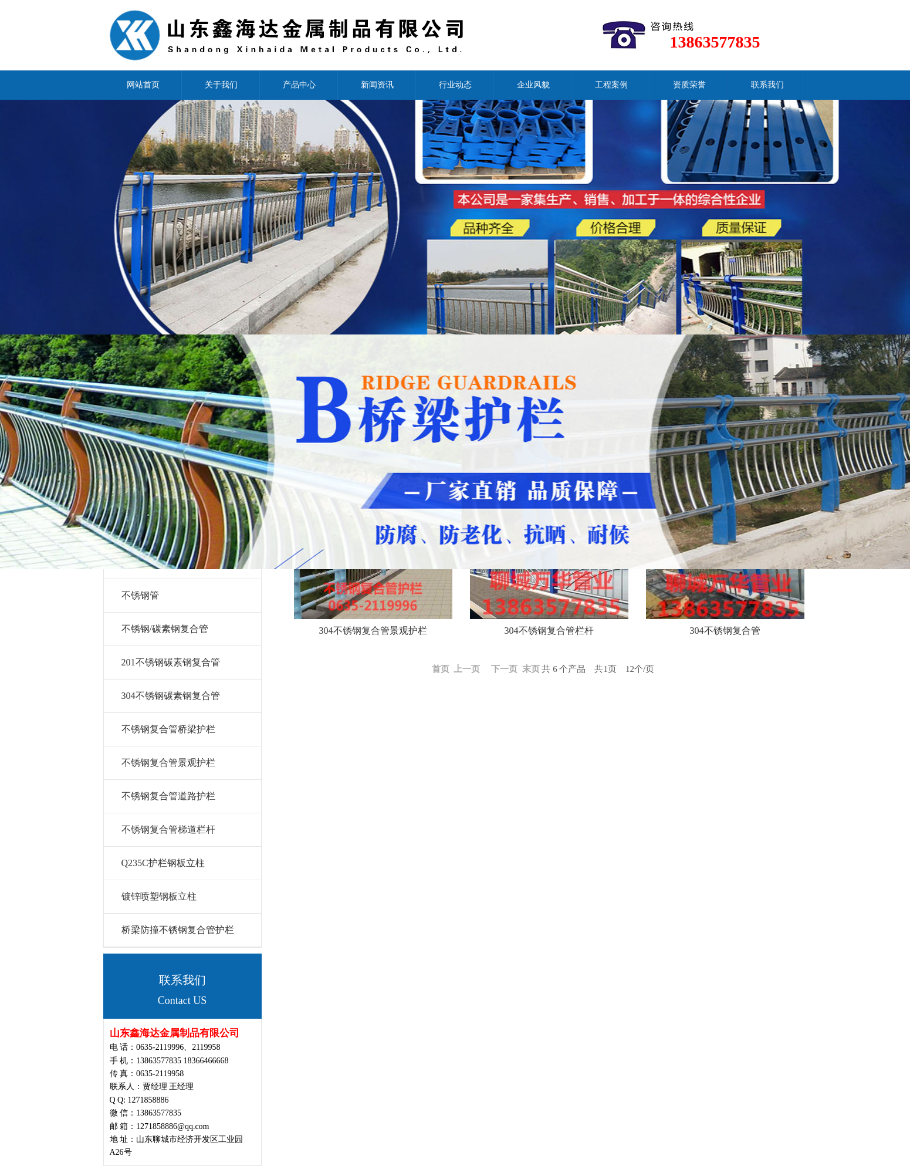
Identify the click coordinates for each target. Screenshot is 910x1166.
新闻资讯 (377, 84)
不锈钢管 (140, 595)
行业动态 (455, 84)
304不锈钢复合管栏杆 (549, 631)
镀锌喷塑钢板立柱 (159, 896)
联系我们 (767, 84)
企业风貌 (533, 84)
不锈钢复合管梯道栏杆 (168, 829)
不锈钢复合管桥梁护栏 (168, 729)
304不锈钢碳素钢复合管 (170, 696)
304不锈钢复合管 (725, 631)
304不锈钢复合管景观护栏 (373, 631)
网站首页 (143, 84)
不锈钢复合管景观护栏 (168, 763)
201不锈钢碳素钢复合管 (170, 662)
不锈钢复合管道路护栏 (168, 796)
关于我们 (221, 84)
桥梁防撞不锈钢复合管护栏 (177, 930)
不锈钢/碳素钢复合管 (164, 629)
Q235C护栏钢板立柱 (163, 863)
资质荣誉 (689, 84)
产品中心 (299, 84)
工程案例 (611, 84)
